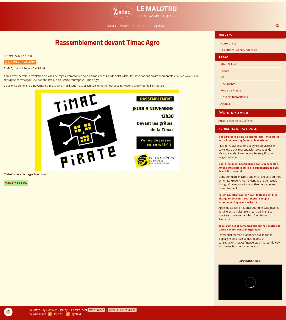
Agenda (159, 26)
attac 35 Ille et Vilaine (122, 310)
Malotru (125, 26)
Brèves (224, 71)
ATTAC (142, 26)
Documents (227, 84)
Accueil (111, 26)
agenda (73, 314)
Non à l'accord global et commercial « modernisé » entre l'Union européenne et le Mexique (250, 138)
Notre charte (228, 43)
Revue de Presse (230, 90)
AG (222, 77)
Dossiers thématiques (234, 97)
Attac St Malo (228, 64)
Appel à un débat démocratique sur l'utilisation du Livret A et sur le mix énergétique (250, 227)
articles (55, 314)
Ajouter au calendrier (20, 62)
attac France (96, 310)
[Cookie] (8, 312)
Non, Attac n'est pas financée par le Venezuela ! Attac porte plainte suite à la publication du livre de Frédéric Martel (249, 167)
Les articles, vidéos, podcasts (238, 50)
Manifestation (16, 183)
